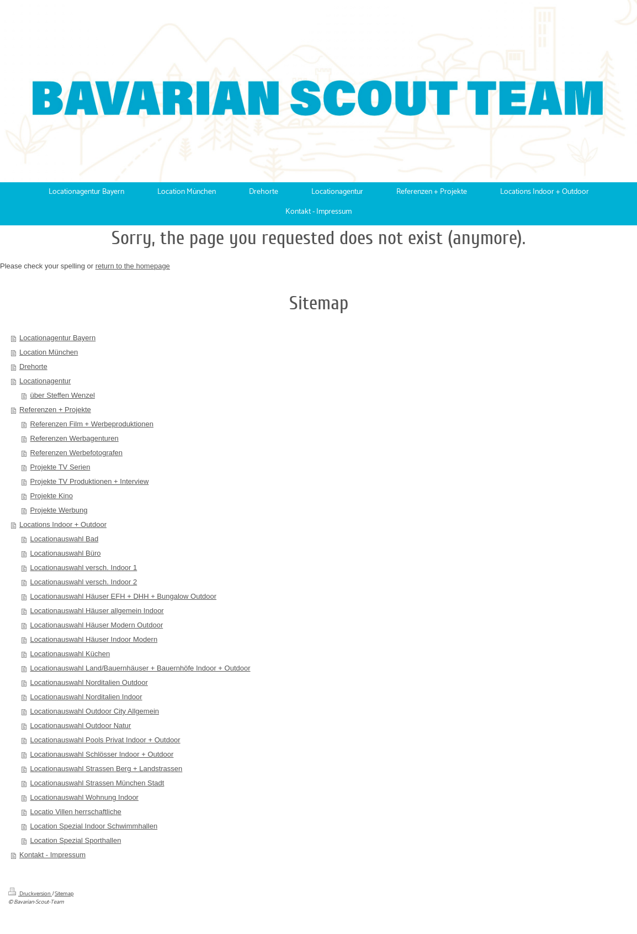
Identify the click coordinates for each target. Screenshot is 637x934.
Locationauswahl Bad (64, 539)
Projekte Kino (51, 496)
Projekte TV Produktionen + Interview (89, 481)
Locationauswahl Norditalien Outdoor (89, 682)
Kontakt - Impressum (52, 855)
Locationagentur (45, 381)
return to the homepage (132, 266)
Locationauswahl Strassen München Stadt (97, 783)
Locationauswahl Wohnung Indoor (84, 797)
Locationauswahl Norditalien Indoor (86, 697)
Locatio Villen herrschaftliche (75, 812)
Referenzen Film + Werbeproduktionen (91, 424)
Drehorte (33, 366)
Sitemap (64, 894)
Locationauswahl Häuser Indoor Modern (94, 639)
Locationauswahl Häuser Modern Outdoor (96, 625)
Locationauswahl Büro (65, 553)
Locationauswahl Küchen (70, 654)
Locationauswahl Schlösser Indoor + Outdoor (102, 754)
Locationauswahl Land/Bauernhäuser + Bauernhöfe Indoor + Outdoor (140, 668)
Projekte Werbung (59, 510)
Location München (48, 352)
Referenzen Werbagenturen (74, 438)
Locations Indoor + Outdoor (63, 524)
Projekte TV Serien (60, 467)
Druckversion (30, 894)
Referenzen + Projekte (55, 409)
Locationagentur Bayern (57, 338)
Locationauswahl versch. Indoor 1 (83, 567)
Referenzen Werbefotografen (76, 452)
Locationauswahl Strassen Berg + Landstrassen (106, 768)
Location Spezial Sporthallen (75, 840)
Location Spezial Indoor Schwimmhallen (94, 826)
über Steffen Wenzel (62, 395)
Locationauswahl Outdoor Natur (80, 725)
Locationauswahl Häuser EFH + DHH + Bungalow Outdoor (123, 596)
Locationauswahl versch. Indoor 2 (83, 582)
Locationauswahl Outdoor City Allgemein (94, 711)
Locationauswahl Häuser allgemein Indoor (97, 610)
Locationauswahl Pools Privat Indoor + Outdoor (105, 740)
